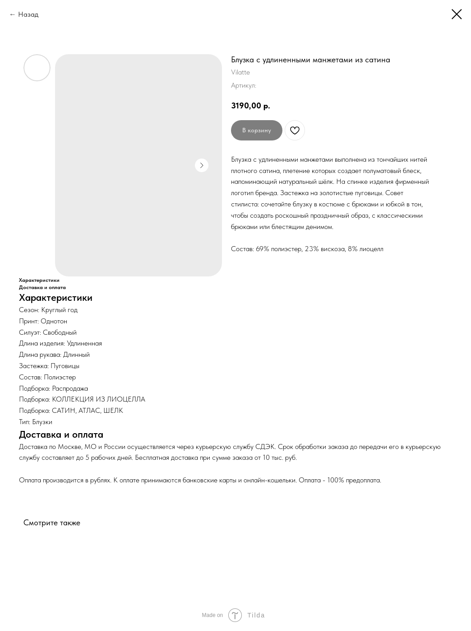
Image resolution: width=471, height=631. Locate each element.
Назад (28, 14)
